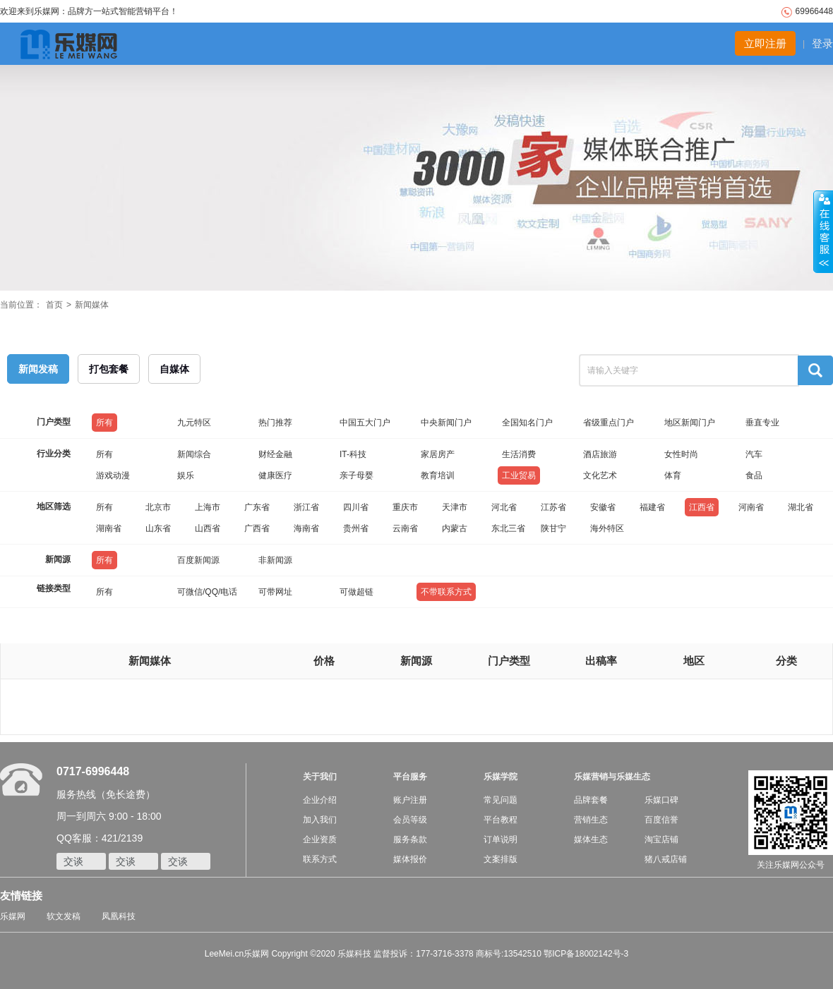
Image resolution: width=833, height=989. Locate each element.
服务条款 (410, 839)
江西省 (701, 507)
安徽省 (603, 507)
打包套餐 (108, 369)
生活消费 (519, 454)
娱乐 (185, 475)
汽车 (753, 454)
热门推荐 (275, 422)
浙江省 (306, 507)
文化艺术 (600, 475)
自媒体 (174, 369)
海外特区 (607, 528)
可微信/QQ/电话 (207, 592)
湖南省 (108, 528)
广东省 (257, 507)
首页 (54, 305)
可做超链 (356, 592)
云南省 (405, 528)
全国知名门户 (527, 422)
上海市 (207, 507)
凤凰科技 (119, 916)
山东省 (158, 528)
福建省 (652, 507)
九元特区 (194, 422)
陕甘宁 (553, 528)
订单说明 (500, 839)
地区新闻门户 (689, 422)
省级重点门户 (608, 422)
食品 (753, 475)
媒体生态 (591, 839)
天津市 (454, 507)
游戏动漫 (113, 475)
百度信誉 (661, 820)
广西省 (257, 528)
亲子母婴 (356, 475)
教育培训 (438, 475)
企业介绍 (320, 800)
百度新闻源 (198, 560)
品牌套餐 (591, 800)
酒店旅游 (600, 454)
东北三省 (508, 528)
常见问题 (500, 800)
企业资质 (320, 839)
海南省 (306, 528)
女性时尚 (681, 454)
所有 (104, 422)
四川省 (355, 507)
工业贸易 (519, 475)
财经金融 (275, 454)
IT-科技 (353, 454)
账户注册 (410, 800)
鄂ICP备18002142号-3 (586, 954)
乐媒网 (12, 916)
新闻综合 (194, 454)
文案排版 (500, 859)
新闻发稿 (38, 369)
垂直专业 (762, 422)
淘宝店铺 (661, 839)
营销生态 (591, 820)
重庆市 (405, 507)
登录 (822, 43)
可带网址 (275, 592)
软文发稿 (63, 916)
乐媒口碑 (661, 800)
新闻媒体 (92, 305)
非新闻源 (275, 560)
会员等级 (410, 820)
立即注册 (765, 43)
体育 (672, 475)
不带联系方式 (446, 592)
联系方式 (320, 859)
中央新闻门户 (446, 422)
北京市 (158, 507)
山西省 (207, 528)
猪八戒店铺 (666, 859)
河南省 (751, 507)
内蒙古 (454, 528)
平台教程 (500, 820)
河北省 (504, 507)
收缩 (823, 232)
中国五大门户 (365, 422)
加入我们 (320, 820)
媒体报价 (410, 859)
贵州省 (355, 528)
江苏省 (553, 507)
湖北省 (800, 507)
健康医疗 (275, 475)
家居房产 (438, 454)
